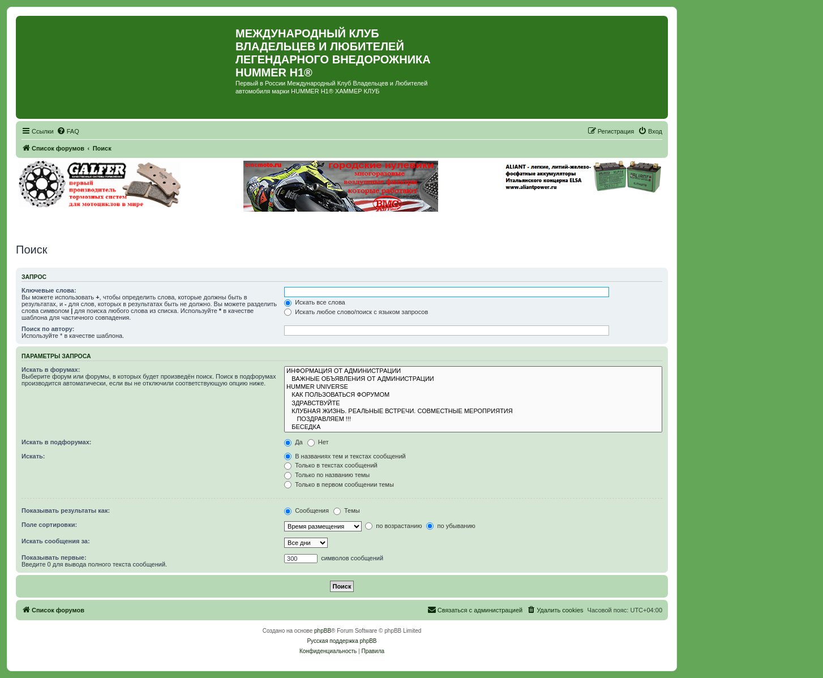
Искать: (33, 456)
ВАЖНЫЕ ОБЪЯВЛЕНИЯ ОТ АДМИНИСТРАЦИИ (473, 379)
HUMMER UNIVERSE (473, 387)
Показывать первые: (54, 557)
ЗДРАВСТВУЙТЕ (473, 403)
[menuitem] (68, 131)
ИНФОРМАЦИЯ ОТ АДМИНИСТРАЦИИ (473, 371)
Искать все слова (314, 302)
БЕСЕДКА (473, 427)
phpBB (322, 631)
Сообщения (306, 510)
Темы (346, 510)
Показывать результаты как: (66, 510)
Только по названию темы (327, 474)
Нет (318, 442)
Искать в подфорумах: (57, 442)
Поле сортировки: (49, 524)
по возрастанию (393, 525)
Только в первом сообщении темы (339, 484)
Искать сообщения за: (56, 541)
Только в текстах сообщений (331, 465)
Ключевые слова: (49, 290)
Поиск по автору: (48, 328)
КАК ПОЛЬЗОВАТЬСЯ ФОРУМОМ (473, 395)
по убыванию (450, 525)
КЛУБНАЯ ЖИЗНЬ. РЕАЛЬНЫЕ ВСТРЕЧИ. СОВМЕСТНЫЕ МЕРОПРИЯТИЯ (473, 411)
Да (293, 442)
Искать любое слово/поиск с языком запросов (356, 311)
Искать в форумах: (51, 369)
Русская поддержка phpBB (341, 641)
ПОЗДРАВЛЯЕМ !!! (473, 419)
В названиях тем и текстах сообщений (345, 456)
